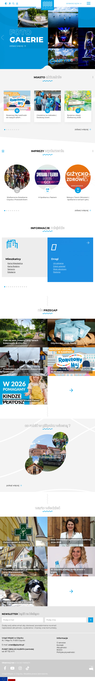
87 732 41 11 (9, 651)
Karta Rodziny (14, 266)
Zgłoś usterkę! (59, 266)
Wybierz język (72, 3)
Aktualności (62, 647)
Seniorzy (11, 269)
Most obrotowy (59, 269)
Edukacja (11, 272)
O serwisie (61, 643)
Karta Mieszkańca (15, 263)
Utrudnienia (58, 263)
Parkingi (56, 272)
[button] (2, 38)
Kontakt (60, 645)
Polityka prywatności (66, 652)
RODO (59, 650)
